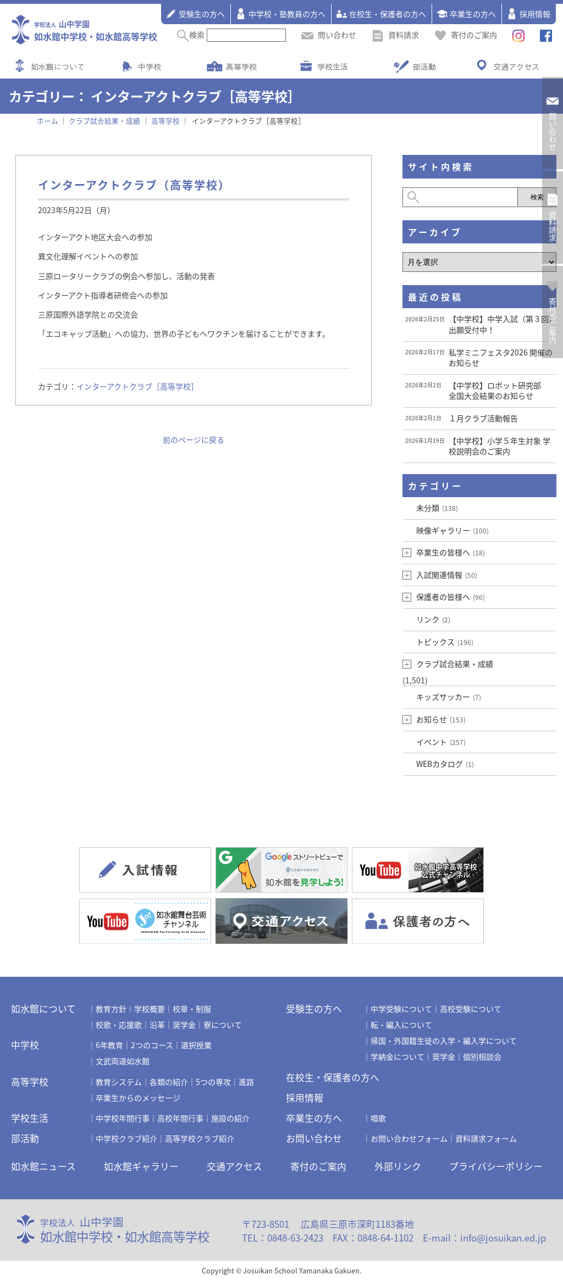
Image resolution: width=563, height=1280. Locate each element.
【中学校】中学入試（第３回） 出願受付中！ (502, 324)
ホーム (47, 120)
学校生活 (332, 66)
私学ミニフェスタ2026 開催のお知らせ (501, 358)
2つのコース (152, 1044)
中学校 (149, 66)
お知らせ (441, 719)
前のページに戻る (193, 439)
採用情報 (528, 13)
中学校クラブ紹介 (126, 1138)
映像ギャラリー (452, 530)
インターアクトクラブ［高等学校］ (137, 386)
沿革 (157, 1024)
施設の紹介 (230, 1117)
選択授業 (196, 1044)
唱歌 (378, 1117)
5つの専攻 (213, 1081)
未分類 (437, 507)
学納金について (397, 1056)
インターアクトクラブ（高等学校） (134, 185)
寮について (222, 1024)
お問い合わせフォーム (409, 1138)
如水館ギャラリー (141, 1166)
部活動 (424, 66)
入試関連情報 (446, 574)
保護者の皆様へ (450, 596)
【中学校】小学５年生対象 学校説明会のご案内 (499, 446)
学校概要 (149, 1008)
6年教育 (109, 1044)
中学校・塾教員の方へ (280, 13)
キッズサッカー (448, 696)
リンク (433, 619)
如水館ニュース (43, 1166)
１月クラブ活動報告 (483, 418)
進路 (246, 1081)
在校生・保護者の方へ (381, 13)
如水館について (58, 66)
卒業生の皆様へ (450, 552)
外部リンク (397, 1166)
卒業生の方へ (466, 13)
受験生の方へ (195, 13)
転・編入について (401, 1024)
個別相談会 (482, 1056)
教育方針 (111, 1008)
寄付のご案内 (465, 34)
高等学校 (241, 66)
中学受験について (401, 1008)
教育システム (119, 1081)
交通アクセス (516, 66)
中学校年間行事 (123, 1117)
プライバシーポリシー (496, 1166)
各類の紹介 (169, 1081)
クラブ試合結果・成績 (454, 663)
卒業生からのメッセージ (138, 1097)
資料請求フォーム (486, 1138)
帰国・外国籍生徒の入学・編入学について (444, 1040)
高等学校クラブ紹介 (199, 1138)
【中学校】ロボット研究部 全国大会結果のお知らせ (499, 391)
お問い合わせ (314, 1138)
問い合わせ (328, 34)
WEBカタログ (445, 763)
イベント (441, 741)
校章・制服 (192, 1008)
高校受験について (470, 1008)
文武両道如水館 (123, 1060)
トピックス (444, 641)
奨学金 (184, 1024)
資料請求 (395, 34)
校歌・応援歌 (119, 1024)
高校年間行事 (180, 1117)
